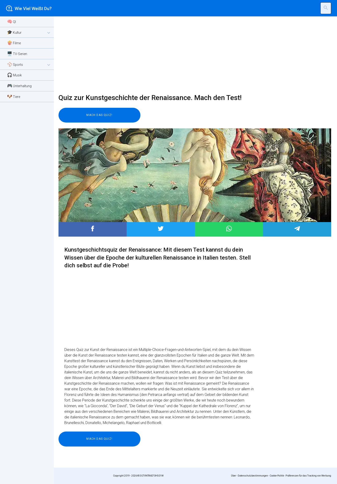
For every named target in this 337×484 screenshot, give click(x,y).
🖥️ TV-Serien (17, 53)
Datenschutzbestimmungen (253, 475)
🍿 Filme (14, 42)
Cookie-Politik (277, 475)
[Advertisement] (192, 55)
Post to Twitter (161, 228)
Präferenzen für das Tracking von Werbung (308, 475)
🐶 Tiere (13, 96)
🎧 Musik (14, 74)
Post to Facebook (92, 228)
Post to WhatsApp (229, 228)
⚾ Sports (29, 65)
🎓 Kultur (29, 33)
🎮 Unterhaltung (19, 85)
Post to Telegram (297, 228)
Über (233, 475)
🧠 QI (11, 21)
